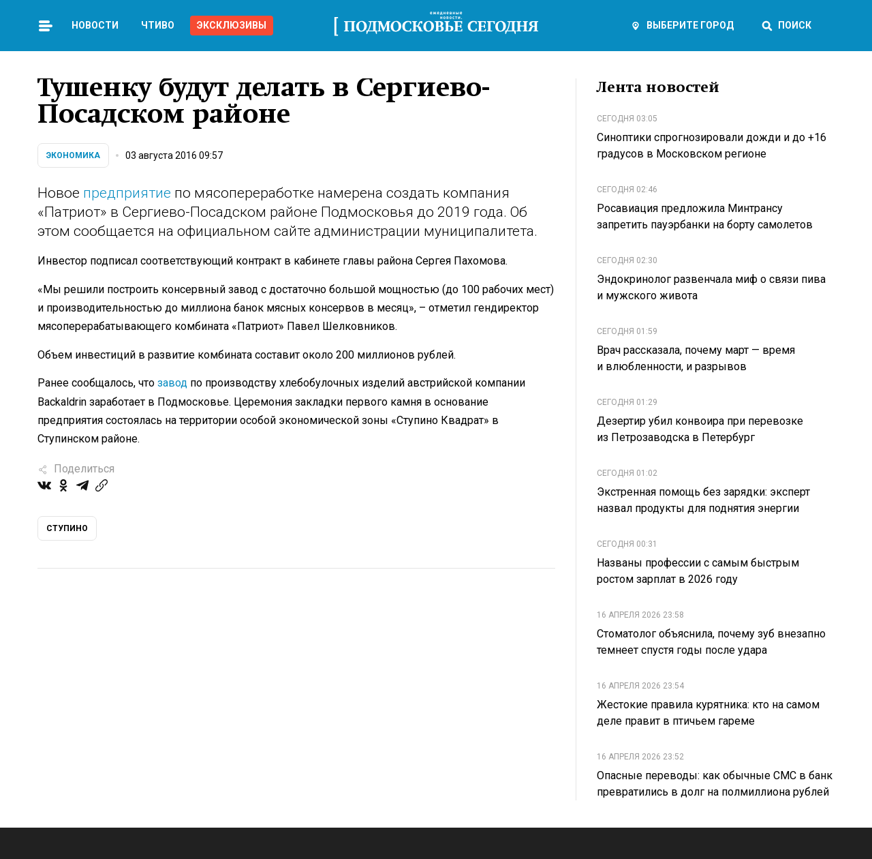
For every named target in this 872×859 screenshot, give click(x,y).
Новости (95, 25)
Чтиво (157, 25)
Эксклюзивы (231, 25)
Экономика (73, 155)
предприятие (127, 193)
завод (172, 382)
